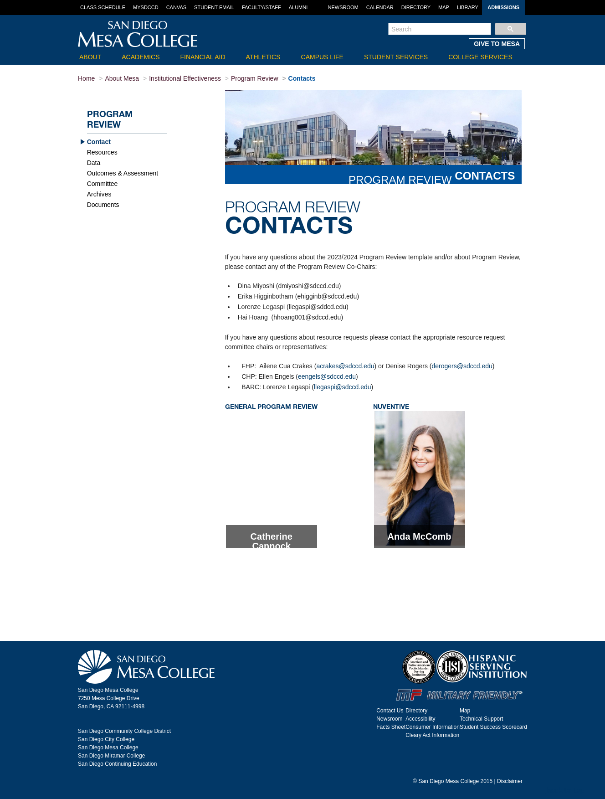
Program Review (254, 78)
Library (467, 7)
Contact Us (389, 710)
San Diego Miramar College (111, 756)
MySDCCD (146, 7)
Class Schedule (102, 7)
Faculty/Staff (261, 7)
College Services (480, 57)
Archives (99, 194)
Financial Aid (202, 57)
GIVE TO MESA (497, 43)
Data (94, 162)
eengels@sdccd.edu (327, 376)
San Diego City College (106, 739)
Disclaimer (510, 781)
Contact (99, 141)
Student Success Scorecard (493, 727)
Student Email (214, 7)
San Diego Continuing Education (117, 764)
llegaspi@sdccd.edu (342, 387)
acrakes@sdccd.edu (345, 366)
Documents (103, 204)
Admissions (503, 7)
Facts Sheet (390, 727)
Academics (140, 57)
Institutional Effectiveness (185, 78)
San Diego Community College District (124, 731)
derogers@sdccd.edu (462, 366)
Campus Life (322, 57)
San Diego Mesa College (108, 747)
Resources (102, 152)
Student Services (396, 57)
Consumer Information (432, 727)
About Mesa (122, 78)
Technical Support (481, 719)
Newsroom (343, 7)
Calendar (380, 7)
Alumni (298, 7)
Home (86, 78)
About (90, 57)
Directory (416, 7)
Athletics (263, 57)
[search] (440, 29)
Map (443, 7)
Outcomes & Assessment (122, 173)
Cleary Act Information (432, 735)
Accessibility (420, 719)
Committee (102, 183)
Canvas (176, 7)
